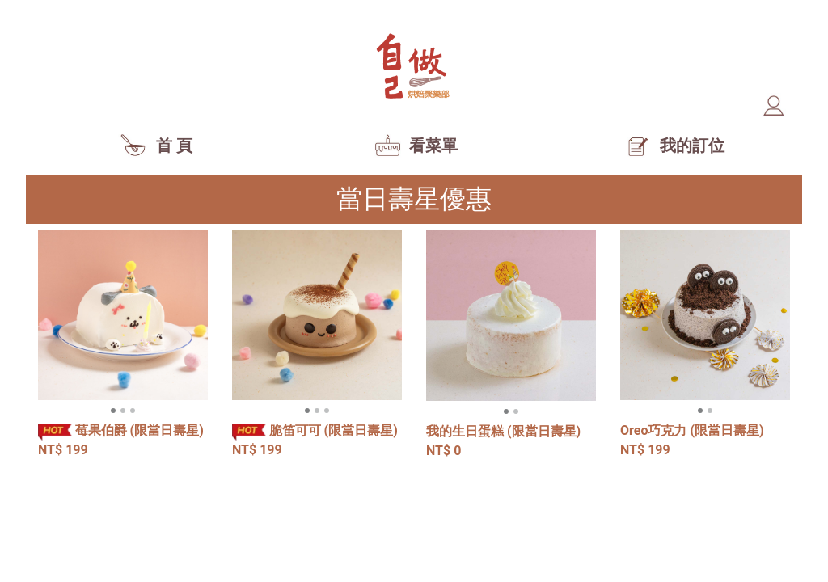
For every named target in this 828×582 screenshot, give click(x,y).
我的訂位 (672, 145)
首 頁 (155, 145)
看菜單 (413, 145)
